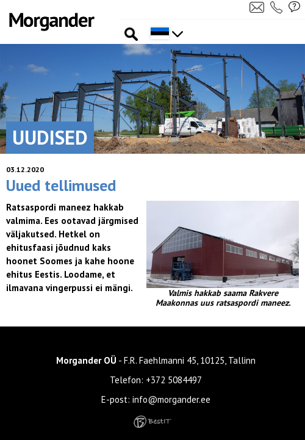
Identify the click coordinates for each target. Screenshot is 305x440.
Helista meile (277, 6)
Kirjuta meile (256, 6)
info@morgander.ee (171, 399)
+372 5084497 (174, 380)
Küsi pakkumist (294, 6)
